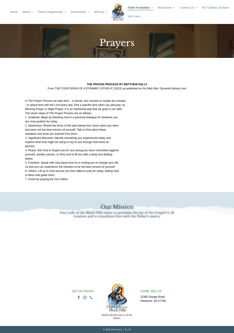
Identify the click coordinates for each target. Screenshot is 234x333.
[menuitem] (14, 12)
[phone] (91, 298)
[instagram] (85, 298)
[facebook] (78, 298)
